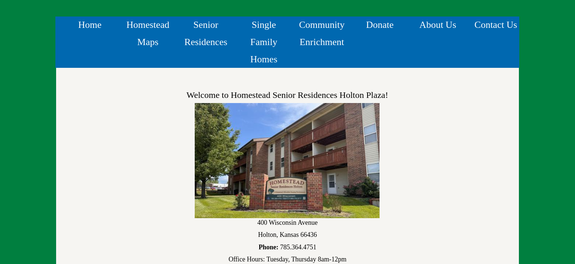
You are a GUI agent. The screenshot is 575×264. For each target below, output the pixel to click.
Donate (379, 24)
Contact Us (496, 24)
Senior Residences (205, 33)
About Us (438, 24)
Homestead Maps (148, 33)
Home (90, 24)
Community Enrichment (321, 33)
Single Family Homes (264, 42)
